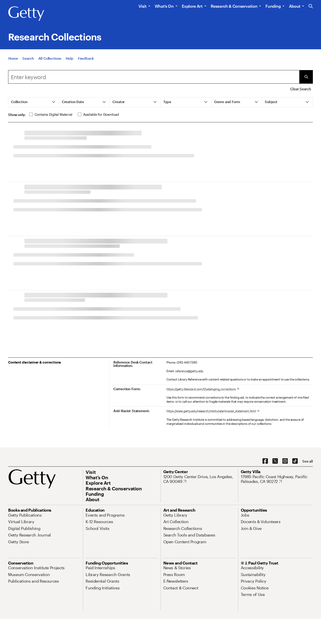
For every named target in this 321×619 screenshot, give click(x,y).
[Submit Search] (306, 77)
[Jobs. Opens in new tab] (245, 515)
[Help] (69, 58)
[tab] (33, 102)
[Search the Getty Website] (311, 6)
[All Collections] (49, 58)
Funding (273, 6)
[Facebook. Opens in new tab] (265, 461)
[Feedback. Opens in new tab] (86, 58)
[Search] (28, 58)
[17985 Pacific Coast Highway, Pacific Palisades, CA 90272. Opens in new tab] (277, 479)
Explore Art (192, 6)
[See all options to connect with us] (307, 461)
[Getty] (26, 13)
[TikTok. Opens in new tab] (295, 461)
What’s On (164, 6)
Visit (142, 6)
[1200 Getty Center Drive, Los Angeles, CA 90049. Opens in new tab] (199, 479)
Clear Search (300, 89)
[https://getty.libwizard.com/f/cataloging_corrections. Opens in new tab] (202, 389)
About (294, 6)
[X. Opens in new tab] (275, 461)
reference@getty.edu (189, 371)
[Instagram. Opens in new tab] (285, 461)
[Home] (13, 58)
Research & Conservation (234, 6)
